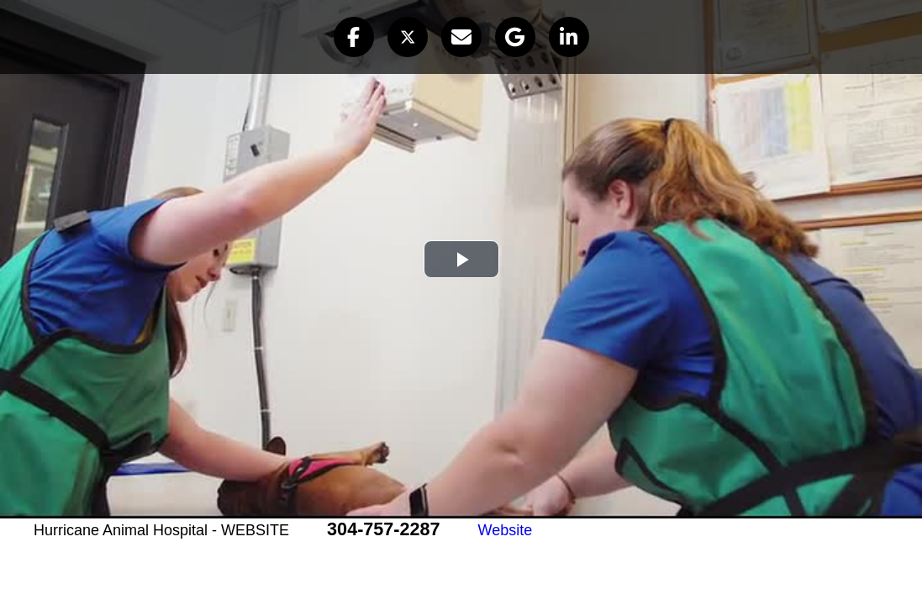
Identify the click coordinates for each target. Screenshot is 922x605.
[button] (354, 37)
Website (505, 530)
